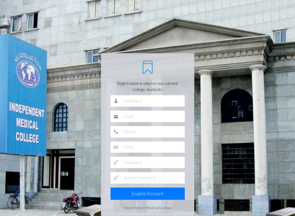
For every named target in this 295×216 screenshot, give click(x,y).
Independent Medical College (147, 207)
